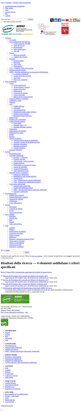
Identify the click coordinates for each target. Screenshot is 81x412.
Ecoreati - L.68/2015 (21, 157)
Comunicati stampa (15, 209)
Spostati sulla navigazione (22, 2)
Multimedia (13, 201)
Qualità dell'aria (19, 106)
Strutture (12, 59)
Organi (11, 53)
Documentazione (10, 193)
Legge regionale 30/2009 (22, 43)
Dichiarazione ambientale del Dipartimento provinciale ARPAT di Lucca (27, 288)
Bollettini (12, 216)
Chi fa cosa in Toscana (16, 241)
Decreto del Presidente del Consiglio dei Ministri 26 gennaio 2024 (25, 276)
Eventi (11, 210)
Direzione (17, 62)
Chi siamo (12, 40)
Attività (7, 152)
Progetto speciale (19, 159)
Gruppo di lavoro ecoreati (22, 76)
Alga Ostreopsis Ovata (21, 171)
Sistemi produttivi (15, 138)
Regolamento (18, 47)
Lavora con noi (10, 12)
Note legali (15, 396)
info (26, 312)
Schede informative (11, 349)
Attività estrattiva (19, 148)
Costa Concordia (19, 95)
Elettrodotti (17, 123)
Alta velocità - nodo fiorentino (24, 161)
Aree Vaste (17, 64)
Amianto (12, 102)
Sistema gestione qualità (17, 70)
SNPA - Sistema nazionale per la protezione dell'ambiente (28, 72)
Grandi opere (18, 178)
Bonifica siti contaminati (17, 119)
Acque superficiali (20, 85)
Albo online (9, 8)
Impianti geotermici (20, 146)
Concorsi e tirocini (11, 375)
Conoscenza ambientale (17, 184)
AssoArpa (17, 78)
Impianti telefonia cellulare (23, 127)
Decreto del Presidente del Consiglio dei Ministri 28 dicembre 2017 (26, 280)
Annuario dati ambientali (22, 186)
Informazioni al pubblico (17, 231)
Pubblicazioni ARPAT (16, 195)
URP (6, 226)
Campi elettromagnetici (17, 121)
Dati (10, 220)
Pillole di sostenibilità (16, 243)
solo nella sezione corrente (12, 22)
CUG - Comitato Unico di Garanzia (21, 68)
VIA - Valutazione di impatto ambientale (27, 180)
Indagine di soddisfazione (13, 361)
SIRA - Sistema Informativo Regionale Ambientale (22, 351)
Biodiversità (13, 117)
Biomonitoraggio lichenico (23, 116)
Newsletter (13, 207)
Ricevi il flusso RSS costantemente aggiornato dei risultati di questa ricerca (26, 272)
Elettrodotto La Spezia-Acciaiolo (25, 165)
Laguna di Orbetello (20, 167)
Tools (7, 398)
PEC (6, 14)
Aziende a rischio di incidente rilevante (27, 142)
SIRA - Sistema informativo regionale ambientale (30, 190)
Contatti (8, 16)
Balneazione (18, 91)
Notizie (7, 205)
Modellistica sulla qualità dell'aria (25, 112)
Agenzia (8, 38)
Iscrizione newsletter (16, 233)
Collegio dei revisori (20, 57)
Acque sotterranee (20, 89)
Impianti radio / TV (20, 125)
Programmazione (15, 154)
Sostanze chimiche (15, 150)
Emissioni (17, 108)
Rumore (12, 136)
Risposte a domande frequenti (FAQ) (21, 239)
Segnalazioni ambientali (13, 359)
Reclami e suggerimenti (13, 357)
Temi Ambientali (10, 81)
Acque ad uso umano (21, 93)
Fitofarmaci (13, 129)
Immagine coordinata (16, 247)
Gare (6, 10)
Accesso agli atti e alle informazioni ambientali (21, 362)
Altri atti (16, 51)
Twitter (7, 334)
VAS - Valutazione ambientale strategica (27, 182)
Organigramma (19, 61)
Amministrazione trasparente (15, 6)
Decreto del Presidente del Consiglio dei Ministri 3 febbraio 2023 (25, 284)
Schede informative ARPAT (18, 197)
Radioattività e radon (16, 133)
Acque (11, 83)
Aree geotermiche (20, 110)
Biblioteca (12, 237)
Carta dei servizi (19, 45)
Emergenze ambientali (21, 174)
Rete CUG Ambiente (21, 80)
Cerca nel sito (5, 19)
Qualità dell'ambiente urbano (23, 188)
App (6, 340)
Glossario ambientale (21, 192)
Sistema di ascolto (15, 245)
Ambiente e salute (15, 100)
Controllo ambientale (16, 155)
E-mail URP (9, 374)
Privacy (7, 396)
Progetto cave (9, 387)
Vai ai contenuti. (6, 2)
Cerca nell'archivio (15, 203)
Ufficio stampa (14, 235)
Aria (10, 104)
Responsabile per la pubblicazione (16, 394)
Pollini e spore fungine (21, 114)
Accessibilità (9, 402)
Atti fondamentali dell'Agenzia (19, 42)
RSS (6, 336)
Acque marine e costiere (22, 87)
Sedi (6, 368)
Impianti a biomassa (20, 144)
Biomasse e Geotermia (12, 389)
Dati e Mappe (9, 214)
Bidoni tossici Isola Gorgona (23, 97)
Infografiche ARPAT (16, 199)
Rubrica (12, 229)
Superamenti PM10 (11, 385)
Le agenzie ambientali (21, 74)
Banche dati (13, 218)
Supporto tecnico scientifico (18, 173)
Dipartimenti (18, 66)
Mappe (11, 222)
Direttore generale (20, 55)
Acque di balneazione (21, 169)
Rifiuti (11, 135)
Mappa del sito (10, 400)
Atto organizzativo (20, 49)
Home (8, 250)
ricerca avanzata (36, 256)
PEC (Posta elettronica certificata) (12, 312)
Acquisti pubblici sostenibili (18, 99)
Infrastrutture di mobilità (17, 131)
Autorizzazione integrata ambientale (26, 140)
